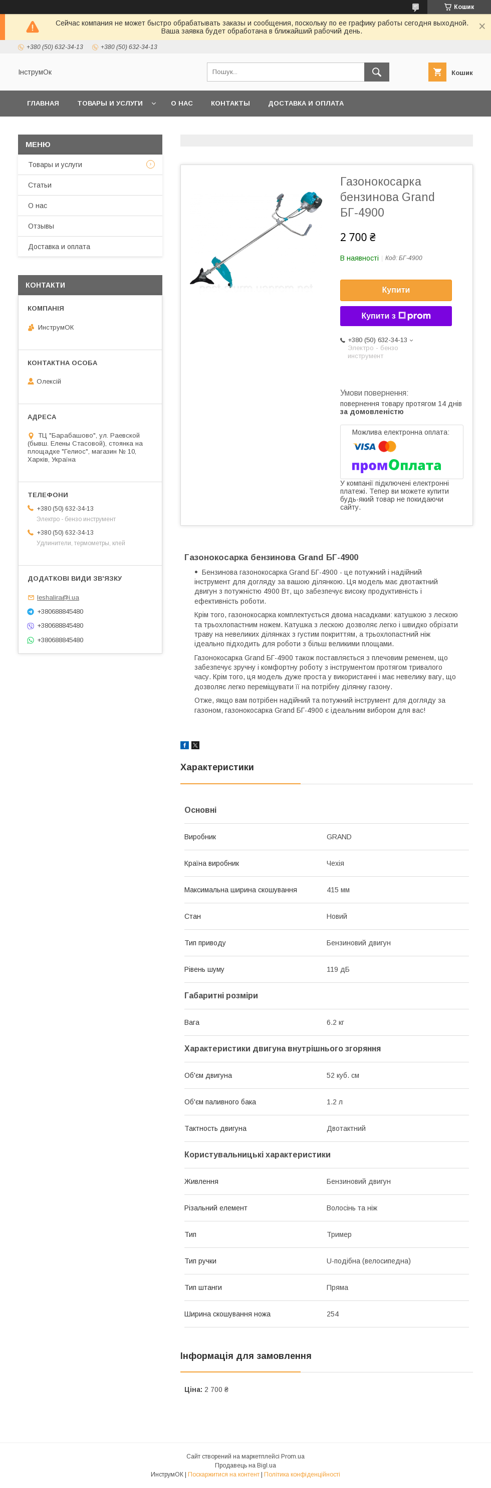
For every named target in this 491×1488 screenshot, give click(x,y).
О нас (182, 103)
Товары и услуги (110, 103)
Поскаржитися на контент (224, 1474)
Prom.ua (293, 1456)
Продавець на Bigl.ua (245, 1465)
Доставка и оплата (306, 103)
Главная (43, 103)
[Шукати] (376, 72)
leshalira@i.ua (58, 597)
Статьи (40, 185)
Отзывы (41, 226)
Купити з (395, 316)
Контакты (230, 103)
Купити (396, 290)
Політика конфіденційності (302, 1474)
